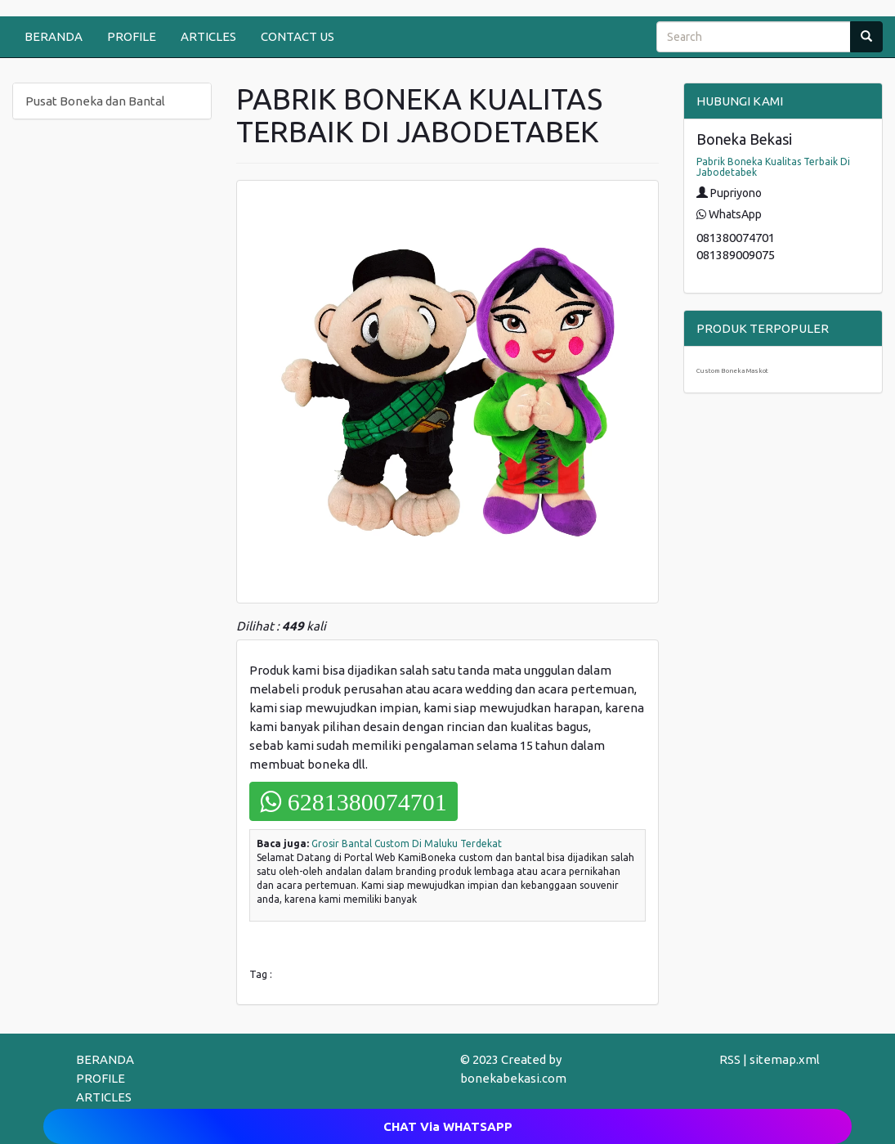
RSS (730, 1059)
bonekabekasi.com (513, 1078)
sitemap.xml (785, 1059)
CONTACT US (297, 36)
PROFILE (131, 36)
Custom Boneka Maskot (732, 371)
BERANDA (54, 36)
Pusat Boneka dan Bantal (95, 101)
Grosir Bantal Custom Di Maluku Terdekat (406, 843)
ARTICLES (208, 36)
